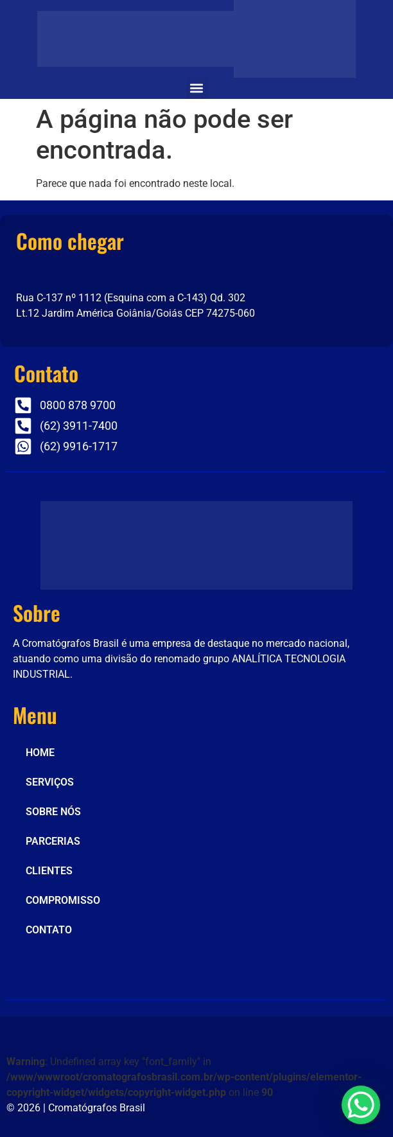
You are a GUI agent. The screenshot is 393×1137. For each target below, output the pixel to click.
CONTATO (49, 930)
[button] (196, 88)
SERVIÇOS (50, 782)
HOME (40, 752)
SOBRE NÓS (53, 812)
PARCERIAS (53, 841)
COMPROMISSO (63, 900)
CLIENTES (49, 871)
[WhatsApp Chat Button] (361, 1105)
